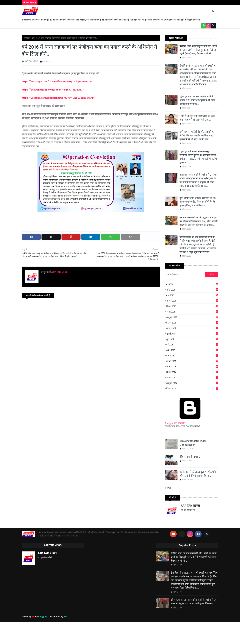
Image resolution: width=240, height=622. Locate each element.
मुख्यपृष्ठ (27, 38)
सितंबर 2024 (192, 388)
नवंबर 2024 (192, 377)
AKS (66, 616)
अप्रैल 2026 (192, 289)
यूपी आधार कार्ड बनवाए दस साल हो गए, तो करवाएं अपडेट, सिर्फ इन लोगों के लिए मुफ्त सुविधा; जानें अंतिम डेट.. (198, 202)
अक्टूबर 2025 (192, 317)
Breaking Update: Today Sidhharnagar (193, 442)
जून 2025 (192, 339)
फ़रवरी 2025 (192, 361)
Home (168, 488)
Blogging (42, 616)
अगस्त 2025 (192, 328)
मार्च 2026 (192, 295)
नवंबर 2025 (192, 311)
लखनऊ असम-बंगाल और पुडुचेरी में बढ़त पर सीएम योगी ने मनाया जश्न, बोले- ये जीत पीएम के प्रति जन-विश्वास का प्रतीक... (199, 221)
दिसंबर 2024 (192, 372)
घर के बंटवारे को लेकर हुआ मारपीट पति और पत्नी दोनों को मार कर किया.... (198, 473)
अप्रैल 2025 (192, 350)
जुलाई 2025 (192, 333)
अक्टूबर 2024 (192, 383)
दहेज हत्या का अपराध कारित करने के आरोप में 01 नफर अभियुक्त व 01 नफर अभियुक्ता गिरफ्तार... (197, 100)
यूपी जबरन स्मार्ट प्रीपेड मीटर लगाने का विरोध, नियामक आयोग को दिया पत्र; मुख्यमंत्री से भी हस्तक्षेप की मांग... (197, 135)
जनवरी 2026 (192, 300)
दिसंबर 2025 (192, 306)
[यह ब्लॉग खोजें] (185, 274)
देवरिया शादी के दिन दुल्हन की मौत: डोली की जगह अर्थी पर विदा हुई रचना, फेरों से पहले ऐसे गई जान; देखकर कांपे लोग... (198, 50)
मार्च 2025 (192, 355)
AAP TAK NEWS (31, 61)
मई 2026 (192, 284)
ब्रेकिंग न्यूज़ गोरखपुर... (190, 456)
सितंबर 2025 (192, 322)
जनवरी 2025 (192, 366)
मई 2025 (192, 344)
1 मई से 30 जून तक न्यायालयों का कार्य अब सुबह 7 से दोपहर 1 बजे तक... (197, 117)
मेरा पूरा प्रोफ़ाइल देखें (188, 510)
